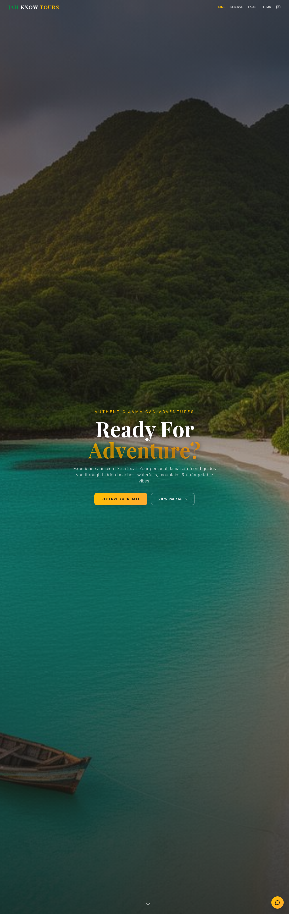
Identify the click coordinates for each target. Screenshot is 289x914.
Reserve (236, 7)
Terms (266, 7)
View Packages (172, 499)
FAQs (252, 7)
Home (221, 7)
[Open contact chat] (277, 902)
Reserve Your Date (120, 499)
